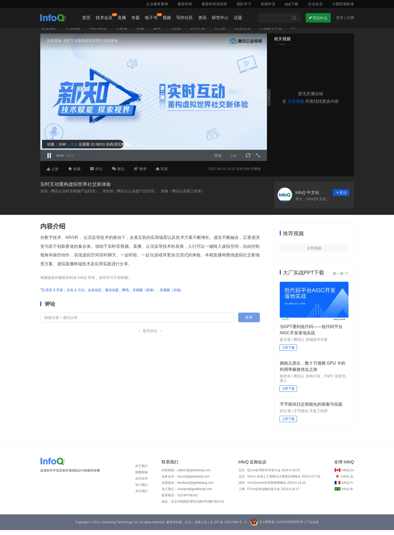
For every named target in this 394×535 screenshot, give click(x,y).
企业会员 (315, 4)
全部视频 (296, 106)
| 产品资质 (312, 527)
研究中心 (220, 17)
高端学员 (268, 4)
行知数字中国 (271, 33)
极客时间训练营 (214, 4)
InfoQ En (347, 475)
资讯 (202, 17)
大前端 (121, 33)
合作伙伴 (141, 483)
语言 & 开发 (54, 295)
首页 (86, 17)
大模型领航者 (343, 4)
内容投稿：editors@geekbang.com (186, 475)
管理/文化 (242, 33)
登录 (73, 148)
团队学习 (244, 4)
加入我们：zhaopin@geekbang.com (187, 494)
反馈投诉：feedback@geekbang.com (188, 488)
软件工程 (197, 33)
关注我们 (141, 496)
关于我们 (141, 471)
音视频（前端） (144, 295)
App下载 (292, 4)
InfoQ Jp (347, 481)
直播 (122, 17)
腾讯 (125, 295)
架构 (157, 33)
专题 (135, 17)
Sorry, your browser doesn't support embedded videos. (153, 102)
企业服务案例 (157, 4)
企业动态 (49, 33)
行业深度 (73, 33)
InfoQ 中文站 (307, 197)
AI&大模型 (98, 33)
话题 (238, 17)
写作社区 (184, 17)
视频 (167, 17)
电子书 (151, 17)
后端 (140, 33)
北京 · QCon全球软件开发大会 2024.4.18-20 (269, 475)
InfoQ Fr (347, 488)
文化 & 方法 (75, 295)
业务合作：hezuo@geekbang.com (186, 481)
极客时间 (185, 4)
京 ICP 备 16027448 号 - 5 (228, 527)
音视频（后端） (172, 295)
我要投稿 (141, 477)
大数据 (175, 33)
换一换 (341, 278)
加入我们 (141, 490)
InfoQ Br (347, 494)
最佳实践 (112, 295)
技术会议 (104, 17)
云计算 (219, 33)
